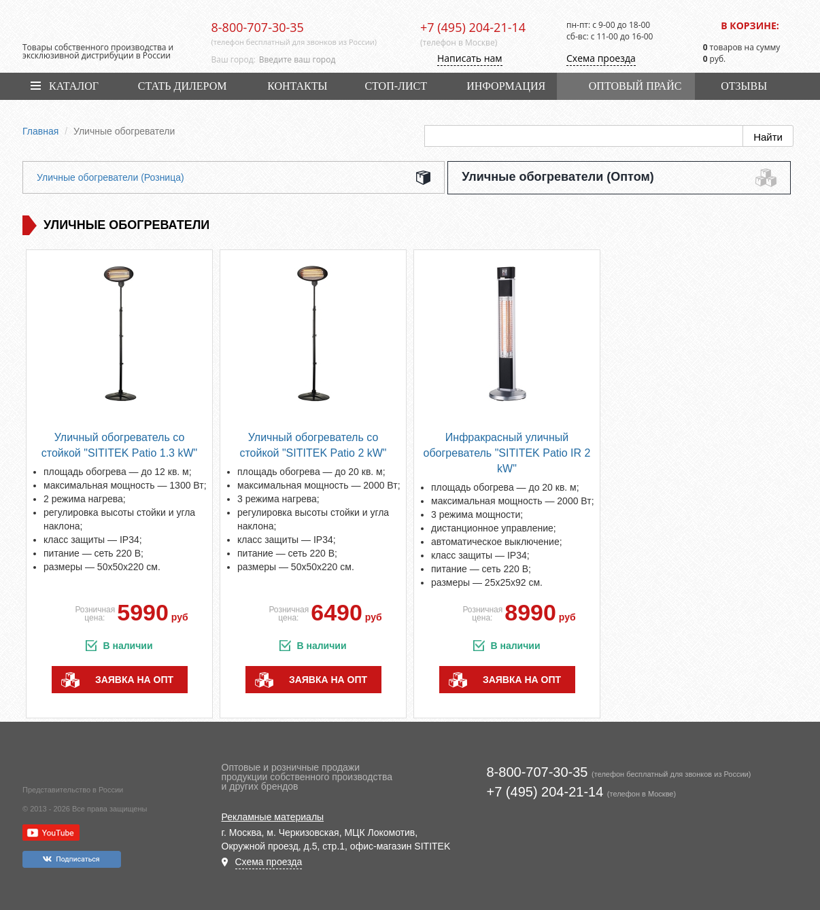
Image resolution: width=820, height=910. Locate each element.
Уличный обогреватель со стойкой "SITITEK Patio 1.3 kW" (119, 445)
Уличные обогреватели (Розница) (110, 177)
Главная (40, 131)
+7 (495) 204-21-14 (473, 27)
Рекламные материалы (273, 816)
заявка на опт (134, 679)
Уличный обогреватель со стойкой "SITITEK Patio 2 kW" (312, 445)
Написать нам (469, 58)
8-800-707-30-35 (257, 27)
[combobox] (329, 59)
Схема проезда (601, 58)
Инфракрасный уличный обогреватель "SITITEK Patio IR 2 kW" (507, 453)
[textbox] (329, 59)
